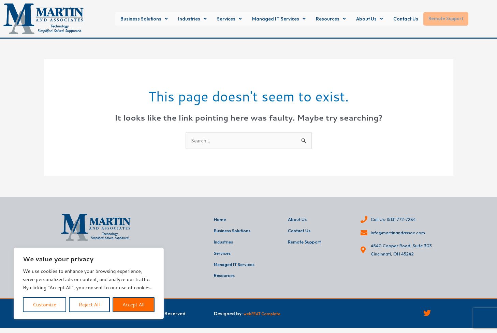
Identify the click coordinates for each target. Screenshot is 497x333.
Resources (336, 19)
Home (220, 220)
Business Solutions (128, 19)
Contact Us (419, 19)
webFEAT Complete (266, 317)
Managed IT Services (278, 19)
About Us (378, 19)
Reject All (89, 304)
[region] (89, 283)
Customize (44, 304)
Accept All (133, 304)
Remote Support (463, 19)
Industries (182, 19)
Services (222, 19)
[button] (128, 19)
